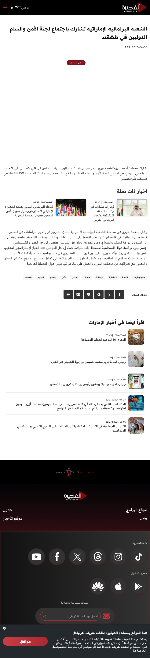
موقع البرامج (136, 513)
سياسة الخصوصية (64, 647)
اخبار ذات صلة (130, 191)
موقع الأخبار (13, 521)
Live (143, 521)
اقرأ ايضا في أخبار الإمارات (114, 325)
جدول (8, 513)
